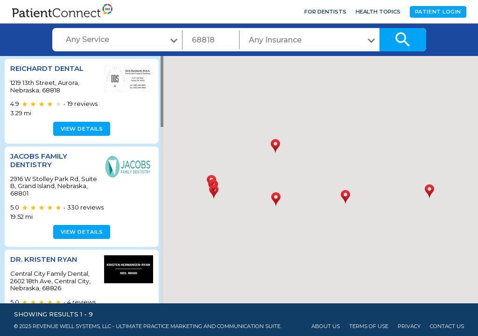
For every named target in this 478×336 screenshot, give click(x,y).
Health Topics (378, 11)
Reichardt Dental (47, 68)
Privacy (409, 326)
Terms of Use (368, 326)
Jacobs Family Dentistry (38, 160)
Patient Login (438, 11)
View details (80, 129)
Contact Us (447, 326)
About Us (325, 326)
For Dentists (325, 11)
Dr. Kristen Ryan (43, 259)
